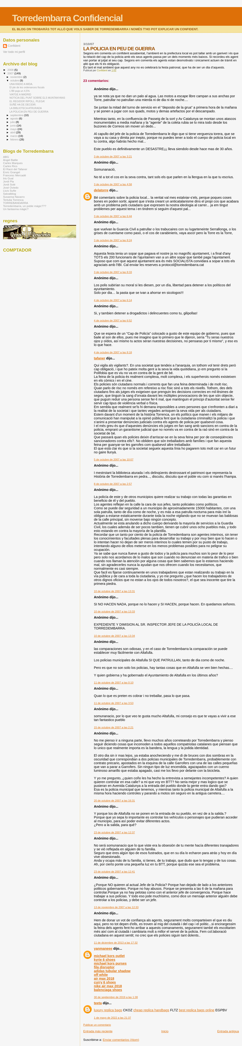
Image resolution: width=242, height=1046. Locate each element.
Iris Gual (8, 178)
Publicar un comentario (97, 1024)
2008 (10, 69)
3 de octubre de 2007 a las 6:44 (113, 216)
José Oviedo (10, 187)
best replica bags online (196, 1010)
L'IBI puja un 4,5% (19, 90)
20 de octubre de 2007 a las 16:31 (114, 800)
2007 (10, 73)
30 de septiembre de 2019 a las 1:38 (116, 997)
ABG (6, 156)
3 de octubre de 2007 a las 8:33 (113, 272)
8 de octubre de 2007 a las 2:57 (113, 483)
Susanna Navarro (14, 196)
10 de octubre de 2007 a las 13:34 (114, 635)
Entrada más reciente (97, 1031)
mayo (13, 129)
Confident (14, 45)
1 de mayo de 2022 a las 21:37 (112, 1017)
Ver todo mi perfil (14, 52)
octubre (15, 80)
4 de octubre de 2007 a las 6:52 (113, 320)
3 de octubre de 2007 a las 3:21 (113, 156)
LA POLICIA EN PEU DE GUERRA (28, 111)
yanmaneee (103, 948)
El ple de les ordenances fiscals (26, 87)
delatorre (101, 190)
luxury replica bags (108, 1010)
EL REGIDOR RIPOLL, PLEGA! (27, 101)
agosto (14, 118)
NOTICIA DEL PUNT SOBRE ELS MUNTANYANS (37, 97)
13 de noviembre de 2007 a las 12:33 (116, 907)
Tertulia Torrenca (13, 199)
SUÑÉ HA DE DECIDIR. (22, 104)
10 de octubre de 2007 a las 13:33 (114, 611)
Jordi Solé (9, 184)
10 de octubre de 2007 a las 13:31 (114, 591)
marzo (14, 136)
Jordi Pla (8, 181)
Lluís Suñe (9, 190)
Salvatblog (9, 193)
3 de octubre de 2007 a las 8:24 (113, 240)
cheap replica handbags (151, 1010)
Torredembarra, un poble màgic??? (24, 205)
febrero (14, 139)
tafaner (99, 358)
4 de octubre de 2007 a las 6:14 (113, 300)
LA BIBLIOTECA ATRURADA (25, 108)
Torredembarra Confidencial (67, 18)
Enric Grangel (11, 172)
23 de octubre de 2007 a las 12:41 (114, 871)
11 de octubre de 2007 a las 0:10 (113, 682)
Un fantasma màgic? (15, 209)
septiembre (17, 115)
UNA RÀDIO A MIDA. (21, 84)
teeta (98, 1003)
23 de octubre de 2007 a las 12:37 (114, 832)
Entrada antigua (228, 1031)
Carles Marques (13, 162)
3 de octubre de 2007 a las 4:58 (113, 184)
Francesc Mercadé (14, 175)
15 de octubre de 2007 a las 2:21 (113, 727)
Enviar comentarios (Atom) (121, 1040)
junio (13, 125)
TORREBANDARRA (15, 202)
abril (13, 132)
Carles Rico (10, 166)
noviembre (16, 77)
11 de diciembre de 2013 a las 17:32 (116, 942)
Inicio (164, 1031)
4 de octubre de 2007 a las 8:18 (113, 352)
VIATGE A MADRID (20, 94)
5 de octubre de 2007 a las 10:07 (113, 459)
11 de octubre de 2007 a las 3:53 (113, 703)
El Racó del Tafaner (15, 169)
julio (13, 122)
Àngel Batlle (10, 159)
